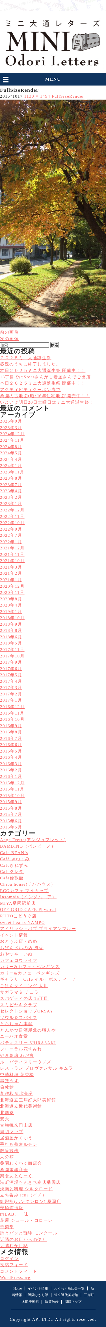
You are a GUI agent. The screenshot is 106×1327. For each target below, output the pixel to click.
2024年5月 (11, 453)
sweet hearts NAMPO (22, 922)
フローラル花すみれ (21, 1049)
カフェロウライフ (18, 960)
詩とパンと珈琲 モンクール (28, 1233)
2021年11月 (12, 554)
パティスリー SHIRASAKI (28, 1043)
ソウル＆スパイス (18, 1017)
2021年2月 (11, 573)
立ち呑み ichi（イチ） (23, 1195)
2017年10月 (12, 656)
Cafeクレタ (12, 871)
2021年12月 (12, 548)
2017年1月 (11, 700)
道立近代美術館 (66, 1295)
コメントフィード (18, 1271)
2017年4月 (11, 681)
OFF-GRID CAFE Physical (28, 909)
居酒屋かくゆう (16, 1138)
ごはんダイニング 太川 (24, 986)
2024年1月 (11, 465)
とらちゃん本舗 (16, 1023)
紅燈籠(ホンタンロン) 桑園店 (30, 1201)
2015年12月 (12, 783)
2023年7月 (11, 484)
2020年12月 (12, 586)
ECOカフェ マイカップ (24, 890)
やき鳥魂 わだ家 (17, 1055)
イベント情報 (14, 935)
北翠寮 (7, 1112)
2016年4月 (11, 757)
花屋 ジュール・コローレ (26, 1220)
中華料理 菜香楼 (17, 1074)
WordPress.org (15, 1277)
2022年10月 (12, 522)
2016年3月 (11, 764)
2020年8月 (11, 599)
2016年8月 (11, 732)
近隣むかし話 (14, 1245)
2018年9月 (11, 624)
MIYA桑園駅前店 (18, 903)
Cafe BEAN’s (14, 852)
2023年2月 (11, 497)
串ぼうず (9, 1081)
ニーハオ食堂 (14, 1036)
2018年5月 (11, 643)
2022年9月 (11, 529)
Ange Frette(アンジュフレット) (33, 839)
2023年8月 (11, 478)
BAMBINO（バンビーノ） (28, 846)
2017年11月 (12, 649)
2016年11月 (12, 713)
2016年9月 (11, 726)
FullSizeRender (68, 96)
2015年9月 (11, 802)
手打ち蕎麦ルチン (18, 1144)
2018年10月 (12, 618)
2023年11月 (12, 472)
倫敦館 (7, 1087)
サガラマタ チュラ (19, 992)
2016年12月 (12, 706)
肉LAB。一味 (14, 1214)
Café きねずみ (15, 859)
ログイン (9, 1258)
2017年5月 (11, 675)
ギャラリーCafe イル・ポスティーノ (38, 979)
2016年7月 (11, 738)
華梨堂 (7, 1227)
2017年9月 (11, 662)
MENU (53, 79)
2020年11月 (12, 592)
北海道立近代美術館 (21, 1106)
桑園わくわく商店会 (21, 1163)
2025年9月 (11, 421)
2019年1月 (11, 611)
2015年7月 (11, 814)
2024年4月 (11, 459)
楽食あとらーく (16, 1176)
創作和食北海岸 (16, 1093)
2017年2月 (11, 694)
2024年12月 (12, 434)
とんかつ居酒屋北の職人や (28, 1030)
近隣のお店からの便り (23, 1239)
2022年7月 (11, 535)
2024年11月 (12, 440)
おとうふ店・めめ (18, 941)
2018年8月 (11, 630)
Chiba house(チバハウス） (28, 884)
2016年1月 (11, 776)
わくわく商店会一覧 (69, 1288)
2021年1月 (11, 580)
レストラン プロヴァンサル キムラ (36, 1068)
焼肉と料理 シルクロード (26, 1189)
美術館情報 (11, 1207)
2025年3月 (11, 427)
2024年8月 (11, 446)
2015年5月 (11, 827)
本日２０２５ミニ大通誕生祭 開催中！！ (42, 383)
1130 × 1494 (37, 96)
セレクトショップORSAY (26, 1011)
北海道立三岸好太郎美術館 (28, 1100)
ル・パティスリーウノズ (25, 1062)
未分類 (7, 1157)
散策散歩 (9, 1150)
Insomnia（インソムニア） (28, 897)
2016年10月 (12, 719)
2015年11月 (12, 789)
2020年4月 (11, 605)
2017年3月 (11, 687)
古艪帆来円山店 (16, 1125)
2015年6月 (11, 821)
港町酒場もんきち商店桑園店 (30, 1182)
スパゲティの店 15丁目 (24, 998)
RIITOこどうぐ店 (18, 916)
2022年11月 (12, 516)
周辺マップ (11, 1132)
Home (17, 1288)
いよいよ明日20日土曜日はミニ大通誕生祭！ (47, 402)
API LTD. (42, 1319)
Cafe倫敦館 (12, 878)
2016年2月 (11, 770)
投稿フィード (14, 1265)
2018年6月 (11, 637)
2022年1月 (11, 542)
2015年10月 (12, 795)
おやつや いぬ (16, 954)
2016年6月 (11, 744)
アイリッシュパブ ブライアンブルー (38, 928)
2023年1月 (11, 503)
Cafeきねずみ (14, 865)
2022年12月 (12, 510)
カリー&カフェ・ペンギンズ (30, 966)
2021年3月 (11, 567)
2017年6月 (11, 668)
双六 (4, 1119)
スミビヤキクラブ (18, 1005)
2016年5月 (11, 751)
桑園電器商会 (14, 1169)
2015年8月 (11, 808)
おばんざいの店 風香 (22, 948)
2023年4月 (11, 491)
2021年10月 (12, 560)
